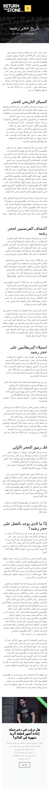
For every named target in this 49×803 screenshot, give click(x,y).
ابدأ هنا (24, 765)
